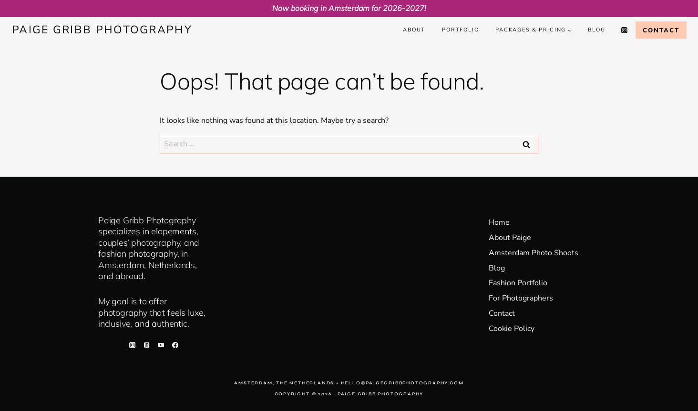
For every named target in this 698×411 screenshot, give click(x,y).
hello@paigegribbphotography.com (402, 383)
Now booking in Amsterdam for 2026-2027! (349, 8)
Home (499, 222)
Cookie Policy (511, 328)
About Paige (510, 237)
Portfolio (460, 29)
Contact (661, 30)
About (414, 29)
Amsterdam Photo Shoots (533, 253)
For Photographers (521, 298)
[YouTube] (160, 345)
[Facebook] (175, 345)
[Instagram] (624, 30)
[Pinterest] (146, 345)
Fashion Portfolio (518, 283)
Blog (596, 29)
